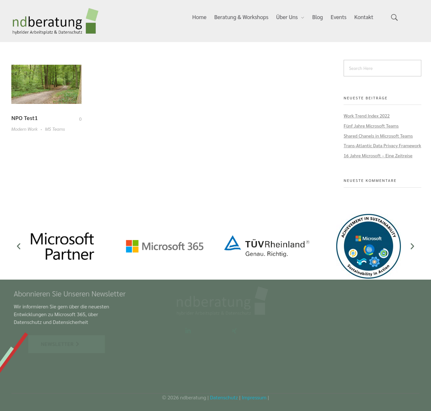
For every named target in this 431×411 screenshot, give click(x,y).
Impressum (254, 397)
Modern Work (24, 129)
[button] (19, 246)
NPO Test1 (24, 117)
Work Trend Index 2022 (367, 115)
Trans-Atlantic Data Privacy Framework (382, 145)
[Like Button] (76, 118)
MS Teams (55, 129)
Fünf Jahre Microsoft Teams (371, 125)
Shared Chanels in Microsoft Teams (378, 136)
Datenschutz (224, 397)
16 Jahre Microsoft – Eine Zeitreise (378, 155)
